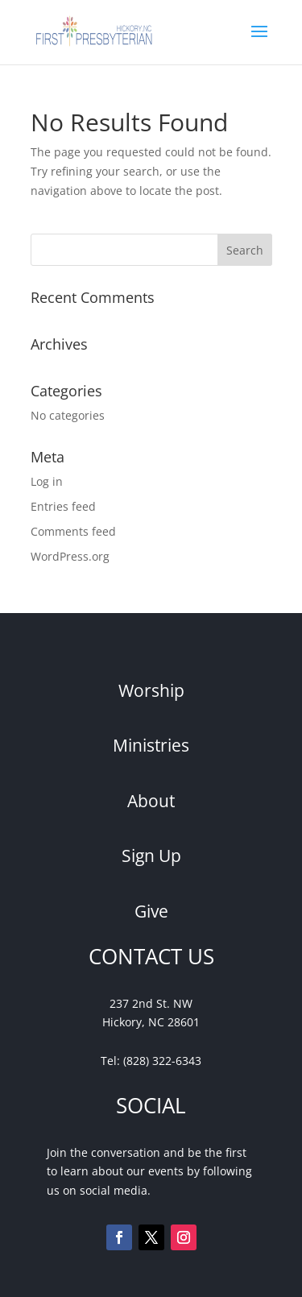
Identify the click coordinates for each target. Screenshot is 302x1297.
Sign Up (151, 855)
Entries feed (63, 506)
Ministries (151, 745)
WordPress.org (70, 556)
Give (151, 911)
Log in (47, 481)
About (151, 800)
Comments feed (73, 531)
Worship (151, 690)
